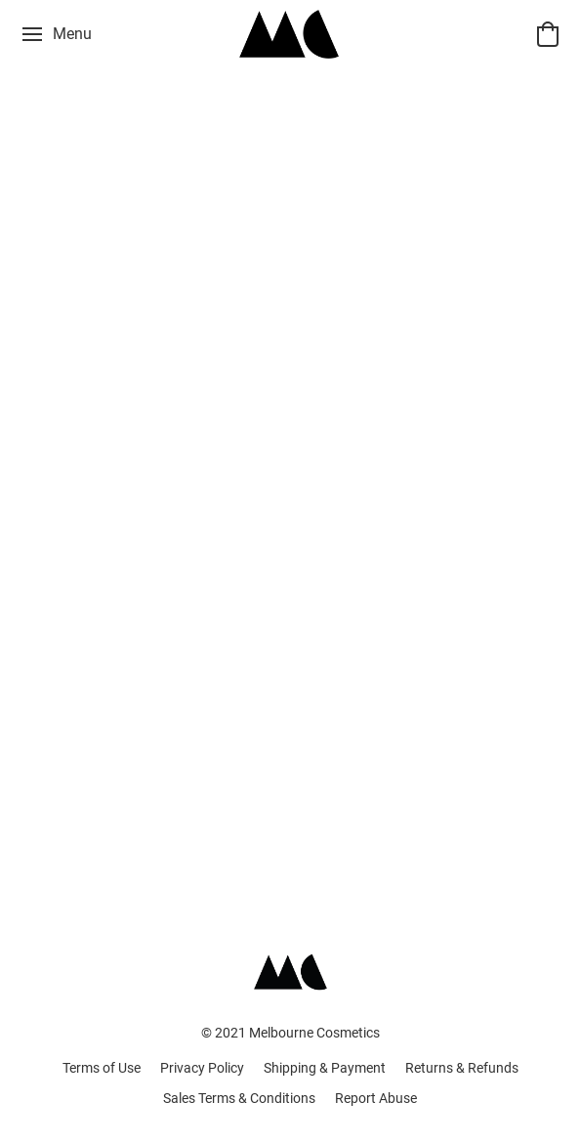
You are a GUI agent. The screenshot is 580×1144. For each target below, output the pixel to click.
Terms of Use (101, 1068)
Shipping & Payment (325, 1068)
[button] (290, 34)
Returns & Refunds (461, 1068)
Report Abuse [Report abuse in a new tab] (376, 1098)
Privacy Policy (202, 1068)
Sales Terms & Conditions (239, 1098)
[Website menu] (55, 34)
